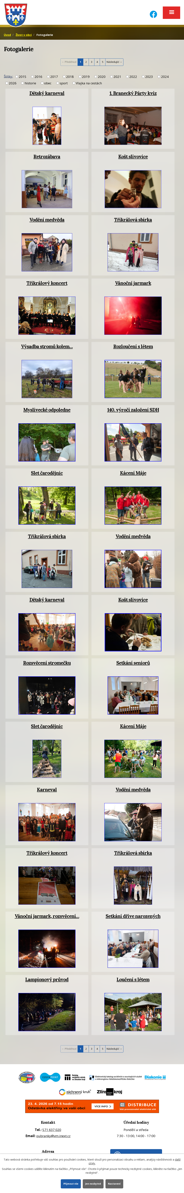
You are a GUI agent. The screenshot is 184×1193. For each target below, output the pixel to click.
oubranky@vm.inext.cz (53, 1137)
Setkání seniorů (133, 664)
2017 (54, 78)
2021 (117, 78)
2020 (101, 78)
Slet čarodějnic (47, 474)
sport (64, 84)
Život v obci (24, 36)
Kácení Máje (133, 474)
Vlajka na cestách (89, 84)
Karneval (47, 791)
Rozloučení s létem (133, 347)
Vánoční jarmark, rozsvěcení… (47, 917)
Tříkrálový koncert (46, 284)
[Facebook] (153, 12)
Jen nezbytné (93, 1183)
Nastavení (115, 1183)
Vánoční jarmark (133, 284)
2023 (149, 78)
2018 (70, 78)
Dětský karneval (46, 94)
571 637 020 (51, 1131)
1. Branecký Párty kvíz (133, 94)
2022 (133, 78)
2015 (22, 78)
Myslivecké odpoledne (46, 411)
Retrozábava (46, 158)
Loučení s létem (133, 981)
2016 (38, 78)
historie (30, 84)
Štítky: (8, 77)
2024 (165, 78)
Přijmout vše (70, 1183)
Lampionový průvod (46, 981)
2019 (86, 78)
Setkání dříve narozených (133, 917)
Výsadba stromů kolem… (47, 347)
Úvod (7, 36)
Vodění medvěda (46, 221)
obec (47, 84)
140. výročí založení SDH (133, 411)
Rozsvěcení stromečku (47, 664)
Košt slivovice (133, 158)
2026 (12, 84)
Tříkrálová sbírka (133, 221)
